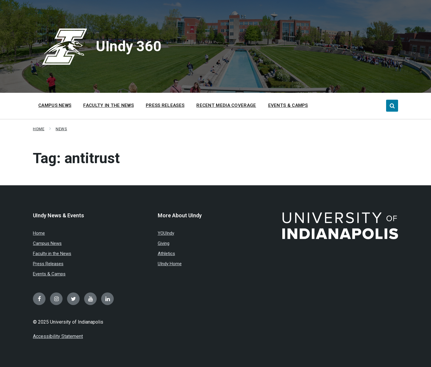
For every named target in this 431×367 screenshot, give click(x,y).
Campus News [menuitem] (54, 105)
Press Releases (48, 263)
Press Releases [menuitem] (165, 105)
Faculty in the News (52, 253)
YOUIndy (166, 233)
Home (38, 129)
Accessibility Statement (58, 336)
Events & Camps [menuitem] (288, 105)
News (61, 129)
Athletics (166, 253)
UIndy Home (170, 263)
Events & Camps (49, 274)
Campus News (47, 243)
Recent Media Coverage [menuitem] (226, 105)
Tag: (76, 158)
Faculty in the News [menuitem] (108, 105)
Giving (163, 243)
